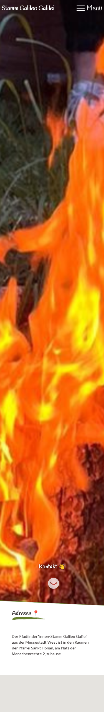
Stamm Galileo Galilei (27, 8)
